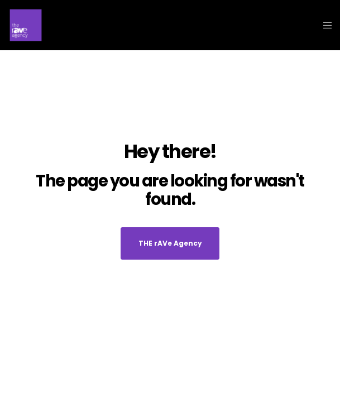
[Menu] (324, 25)
